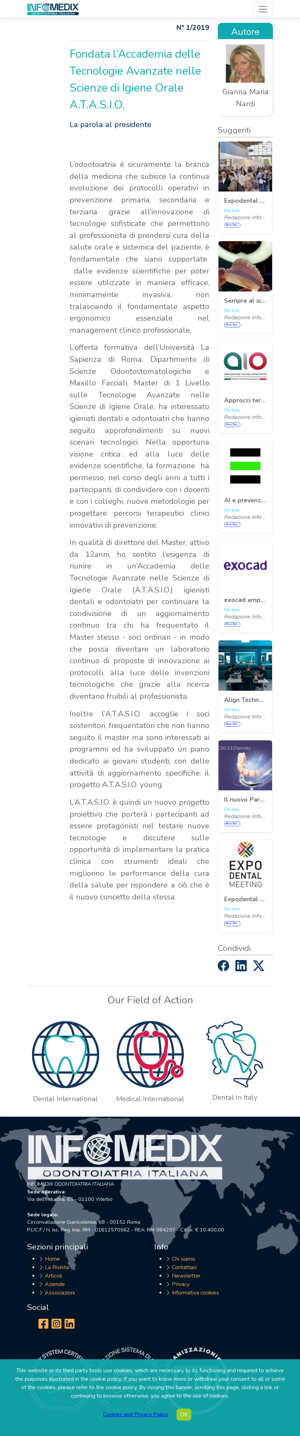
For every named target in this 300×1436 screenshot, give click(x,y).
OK (184, 1414)
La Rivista (57, 1267)
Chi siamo (183, 1259)
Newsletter (186, 1276)
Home (52, 1259)
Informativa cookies (195, 1293)
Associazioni (60, 1293)
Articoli (53, 1276)
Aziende (55, 1284)
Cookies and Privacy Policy (135, 1414)
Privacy (181, 1284)
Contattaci (184, 1267)
